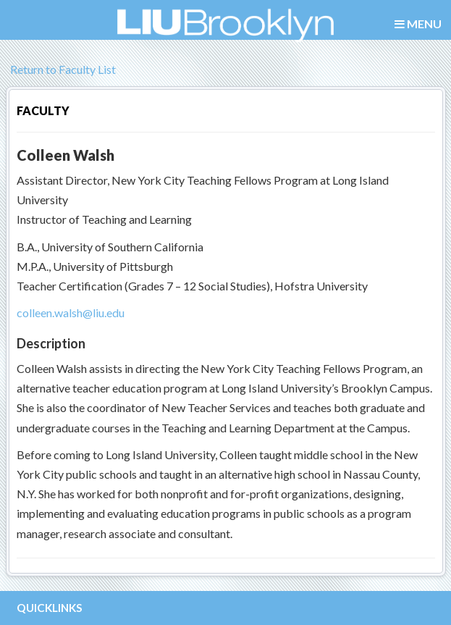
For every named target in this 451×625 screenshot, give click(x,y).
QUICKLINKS (50, 607)
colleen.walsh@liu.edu (71, 312)
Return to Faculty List (61, 69)
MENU (418, 24)
